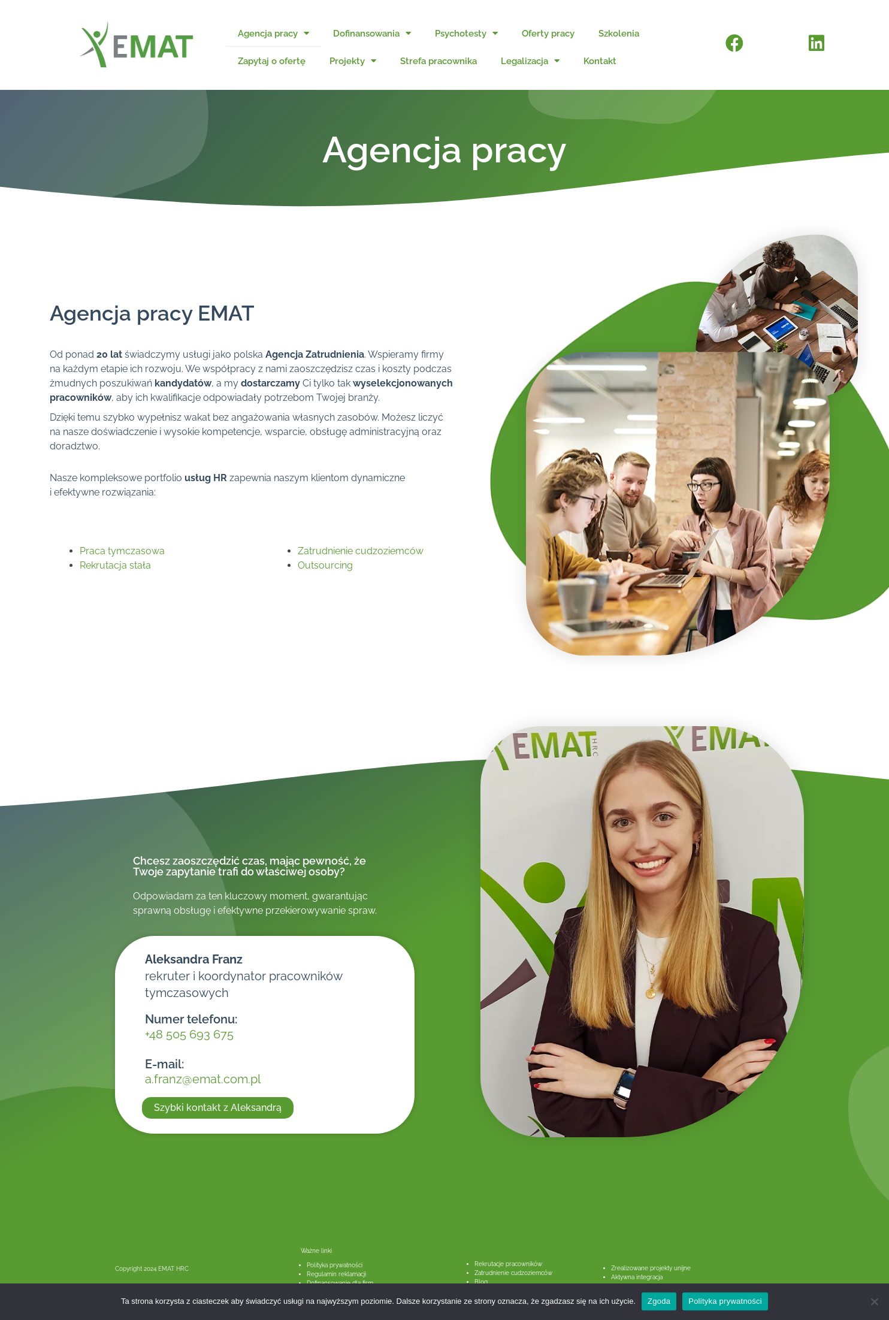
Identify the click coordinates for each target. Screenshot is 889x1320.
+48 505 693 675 (189, 1034)
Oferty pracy (548, 33)
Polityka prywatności (334, 1265)
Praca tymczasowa (122, 551)
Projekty (352, 60)
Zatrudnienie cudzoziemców (361, 551)
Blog (481, 1282)
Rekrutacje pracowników (508, 1264)
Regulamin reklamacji (336, 1274)
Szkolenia (618, 33)
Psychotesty (466, 33)
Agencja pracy (273, 33)
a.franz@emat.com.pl (203, 1079)
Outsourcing (325, 565)
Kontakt (599, 61)
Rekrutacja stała (115, 565)
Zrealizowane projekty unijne (651, 1268)
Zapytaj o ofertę (272, 61)
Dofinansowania (372, 33)
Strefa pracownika (438, 61)
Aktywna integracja (637, 1277)
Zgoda (659, 1301)
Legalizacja (530, 60)
